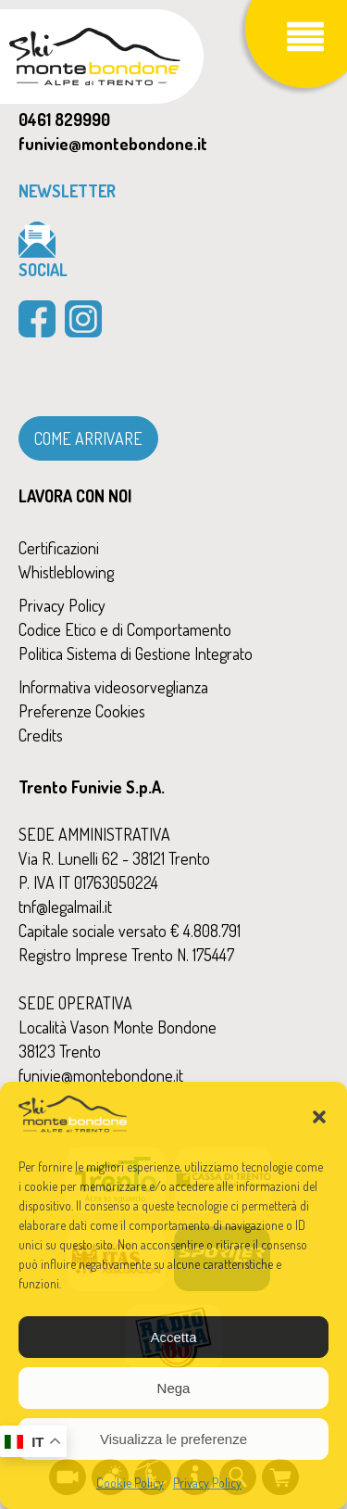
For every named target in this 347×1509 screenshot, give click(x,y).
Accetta (173, 1337)
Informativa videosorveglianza (113, 687)
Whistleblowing (66, 572)
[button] (319, 1117)
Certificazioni (59, 548)
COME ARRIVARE (88, 438)
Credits (41, 735)
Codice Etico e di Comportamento (125, 629)
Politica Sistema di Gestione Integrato (136, 653)
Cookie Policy (130, 1482)
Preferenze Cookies (82, 711)
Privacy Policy (207, 1482)
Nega (174, 1388)
